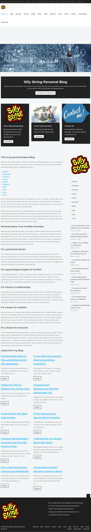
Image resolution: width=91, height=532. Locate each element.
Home (34, 1)
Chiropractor (6, 174)
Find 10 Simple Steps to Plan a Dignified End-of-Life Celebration (14, 360)
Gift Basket (6, 184)
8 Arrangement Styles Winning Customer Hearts (80, 307)
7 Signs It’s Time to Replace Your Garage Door (79, 244)
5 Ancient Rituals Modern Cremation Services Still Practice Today (15, 442)
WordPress (4, 529)
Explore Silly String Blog (45, 93)
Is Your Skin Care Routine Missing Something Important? (47, 360)
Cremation (6, 176)
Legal (39, 1)
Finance (22, 1)
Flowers (63, 1)
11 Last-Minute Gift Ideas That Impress (80, 261)
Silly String (3, 1)
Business (15, 1)
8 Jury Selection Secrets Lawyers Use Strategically (78, 298)
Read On (4, 378)
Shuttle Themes (13, 526)
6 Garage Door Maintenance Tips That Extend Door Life (46, 389)
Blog (10, 1)
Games (57, 1)
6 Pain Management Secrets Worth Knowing (79, 270)
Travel (51, 1)
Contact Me (80, 1)
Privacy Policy (71, 1)
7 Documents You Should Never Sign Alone (78, 289)
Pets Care (45, 1)
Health (28, 1)
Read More (8, 141)
